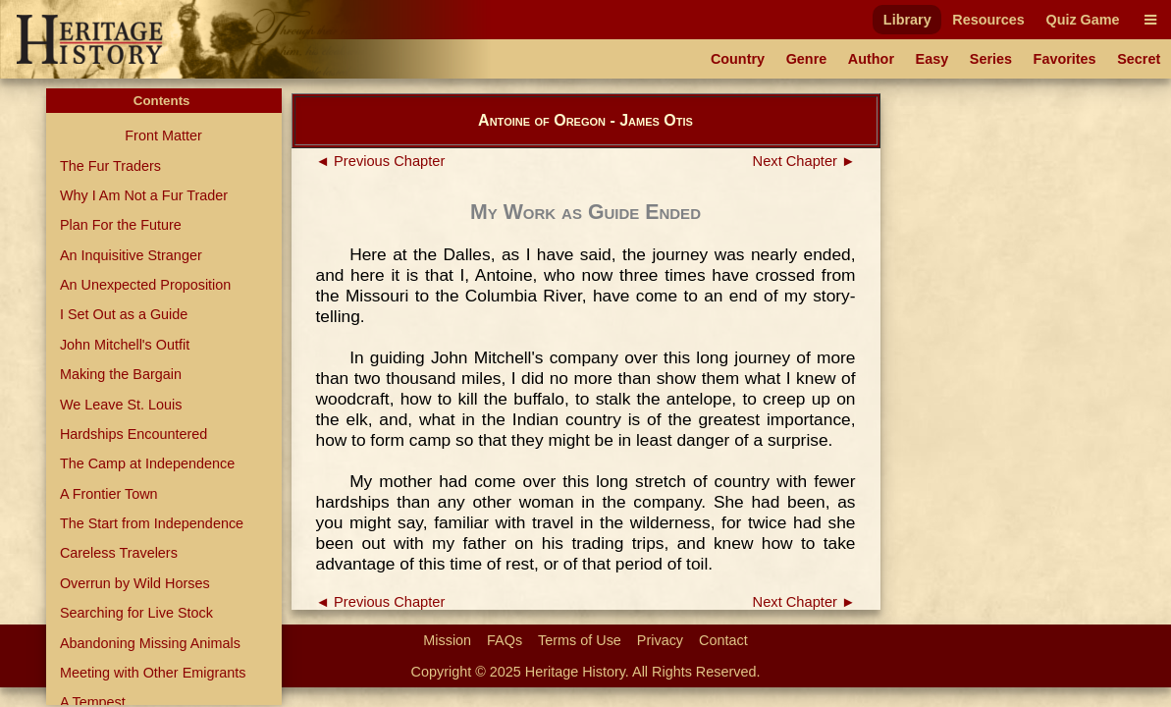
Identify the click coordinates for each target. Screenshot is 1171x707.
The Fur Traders (110, 166)
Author (871, 59)
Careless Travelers (119, 553)
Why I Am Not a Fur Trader (144, 195)
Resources (988, 19)
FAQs (504, 640)
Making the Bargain (121, 374)
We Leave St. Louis (121, 404)
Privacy (660, 640)
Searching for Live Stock (136, 613)
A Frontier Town (109, 494)
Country (738, 59)
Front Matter (163, 135)
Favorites (1065, 59)
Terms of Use (579, 640)
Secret (1138, 59)
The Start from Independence (151, 523)
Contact (723, 640)
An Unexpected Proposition (145, 285)
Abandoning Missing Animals (150, 643)
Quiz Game (1082, 19)
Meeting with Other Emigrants (153, 672)
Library (907, 19)
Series (991, 59)
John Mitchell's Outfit (124, 345)
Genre (806, 59)
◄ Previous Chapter (381, 161)
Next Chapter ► (804, 161)
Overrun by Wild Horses (135, 583)
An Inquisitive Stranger (131, 255)
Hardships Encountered (133, 434)
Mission (447, 640)
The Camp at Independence (147, 463)
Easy (932, 59)
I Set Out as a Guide (123, 314)
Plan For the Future (121, 225)
